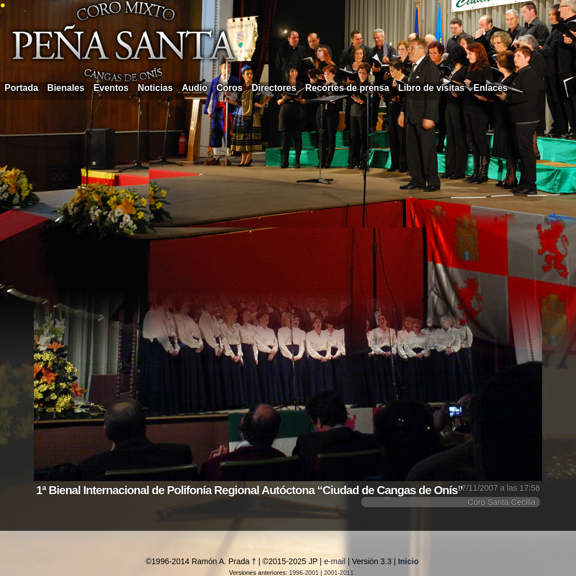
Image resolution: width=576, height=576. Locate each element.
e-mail (335, 561)
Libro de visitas (431, 88)
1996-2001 (304, 572)
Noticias (155, 88)
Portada (21, 88)
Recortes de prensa (348, 88)
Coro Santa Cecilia (501, 502)
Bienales (66, 88)
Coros (229, 88)
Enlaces (491, 88)
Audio (194, 88)
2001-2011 (339, 572)
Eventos (110, 88)
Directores (273, 88)
